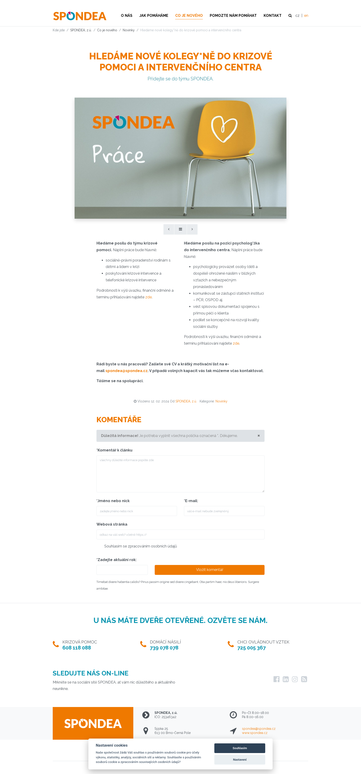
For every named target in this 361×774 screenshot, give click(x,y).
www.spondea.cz (255, 733)
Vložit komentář (209, 569)
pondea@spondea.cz (128, 371)
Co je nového (189, 15)
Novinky (221, 401)
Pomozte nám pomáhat (233, 15)
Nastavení (240, 759)
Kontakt (273, 15)
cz (297, 15)
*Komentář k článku (114, 450)
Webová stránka (111, 524)
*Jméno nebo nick (113, 501)
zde (148, 297)
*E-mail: (191, 501)
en (306, 15)
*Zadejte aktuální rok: (116, 560)
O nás (126, 15)
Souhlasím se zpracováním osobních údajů (140, 546)
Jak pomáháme (153, 15)
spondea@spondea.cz (259, 728)
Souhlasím (240, 748)
